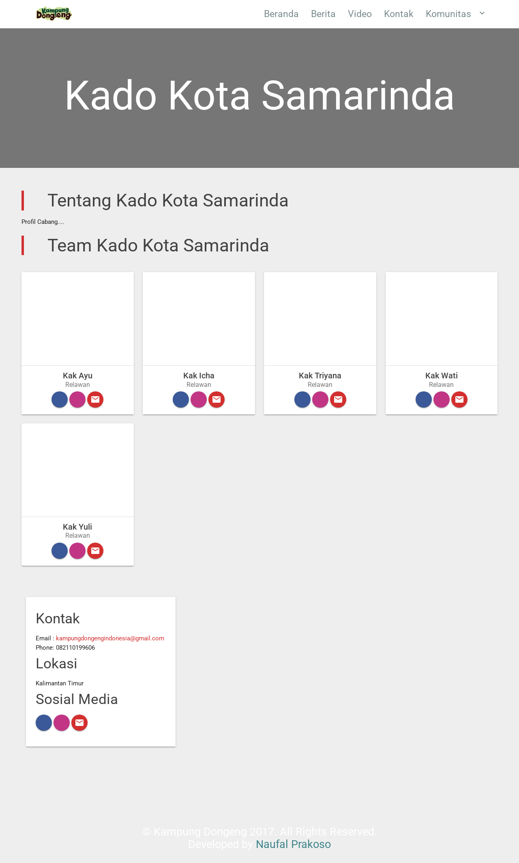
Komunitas (456, 13)
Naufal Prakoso (293, 844)
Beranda (281, 14)
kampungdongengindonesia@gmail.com (110, 638)
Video (360, 14)
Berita (323, 14)
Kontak (399, 14)
